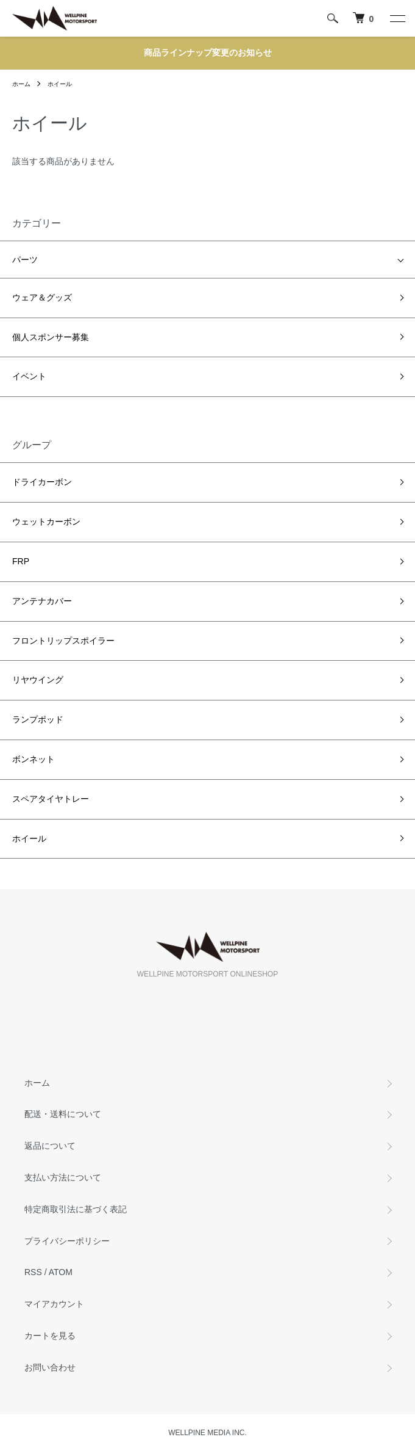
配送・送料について (62, 1114)
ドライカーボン (42, 482)
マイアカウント (54, 1304)
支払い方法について (62, 1177)
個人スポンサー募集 (50, 337)
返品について (50, 1146)
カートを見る (50, 1335)
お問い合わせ (50, 1367)
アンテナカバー (42, 601)
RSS (33, 1272)
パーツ (25, 259)
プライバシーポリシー (67, 1241)
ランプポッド (37, 719)
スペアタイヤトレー (50, 799)
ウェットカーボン (46, 521)
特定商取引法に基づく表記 (75, 1209)
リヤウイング (37, 680)
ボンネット (33, 759)
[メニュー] (396, 18)
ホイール (60, 84)
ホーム (21, 84)
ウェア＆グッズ (42, 297)
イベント (29, 376)
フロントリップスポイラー (63, 640)
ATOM (61, 1272)
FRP (20, 561)
